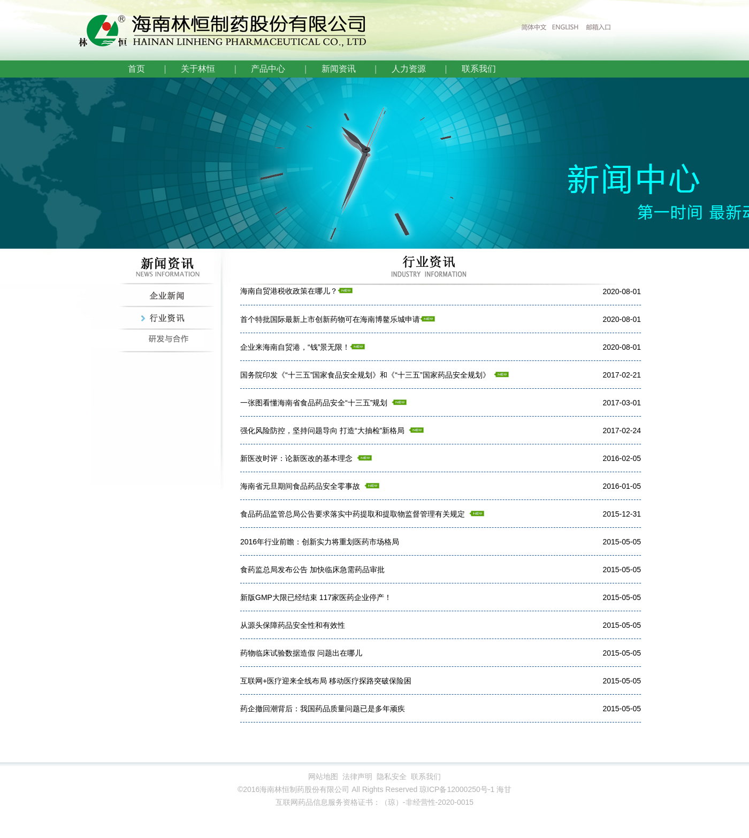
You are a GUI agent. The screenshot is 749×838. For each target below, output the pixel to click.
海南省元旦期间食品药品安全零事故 (300, 486)
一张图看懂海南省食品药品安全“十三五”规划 (313, 402)
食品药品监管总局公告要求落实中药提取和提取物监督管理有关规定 (352, 514)
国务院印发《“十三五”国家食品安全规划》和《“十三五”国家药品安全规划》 (367, 375)
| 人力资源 (398, 68)
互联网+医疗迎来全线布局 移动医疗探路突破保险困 (325, 680)
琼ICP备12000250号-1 (456, 789)
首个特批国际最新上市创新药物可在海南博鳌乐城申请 (330, 319)
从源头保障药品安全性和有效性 (292, 625)
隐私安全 (392, 776)
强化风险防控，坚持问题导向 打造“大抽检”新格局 (322, 430)
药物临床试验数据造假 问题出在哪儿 (301, 653)
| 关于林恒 (187, 68)
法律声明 (357, 776)
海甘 (503, 789)
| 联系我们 (468, 68)
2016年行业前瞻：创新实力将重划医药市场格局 (319, 541)
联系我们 (426, 776)
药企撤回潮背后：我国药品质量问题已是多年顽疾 (322, 708)
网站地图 (323, 776)
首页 (136, 68)
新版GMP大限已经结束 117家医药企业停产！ (316, 597)
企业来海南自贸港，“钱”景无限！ (295, 347)
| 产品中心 (257, 68)
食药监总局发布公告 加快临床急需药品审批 (312, 569)
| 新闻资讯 (327, 68)
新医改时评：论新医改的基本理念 (296, 458)
